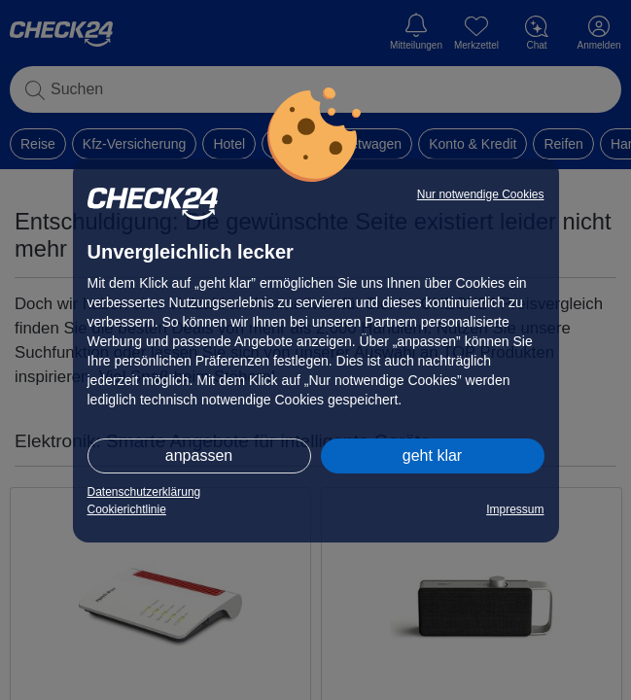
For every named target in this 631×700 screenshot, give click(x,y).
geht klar (432, 455)
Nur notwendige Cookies (480, 194)
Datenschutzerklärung (144, 492)
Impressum (514, 509)
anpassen (198, 455)
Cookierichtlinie (127, 509)
